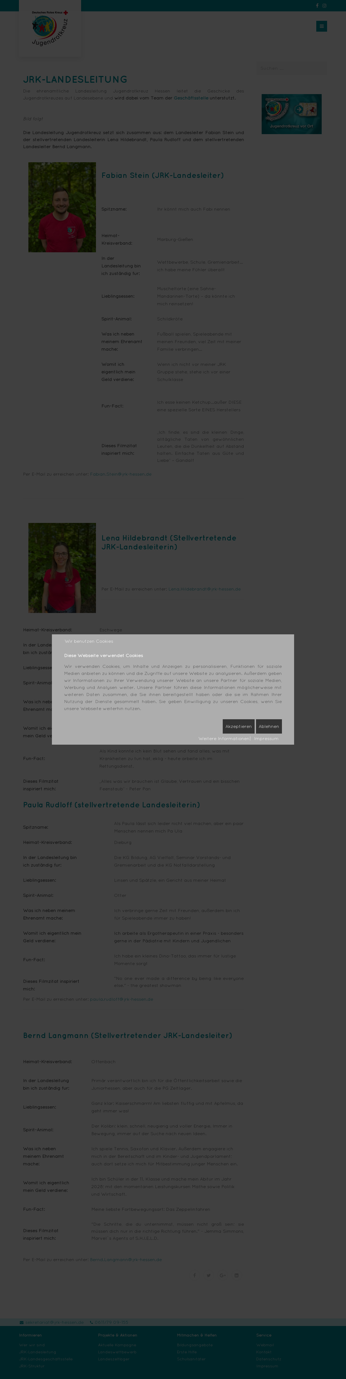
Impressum (266, 738)
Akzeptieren (238, 726)
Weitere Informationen (223, 738)
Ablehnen (269, 726)
